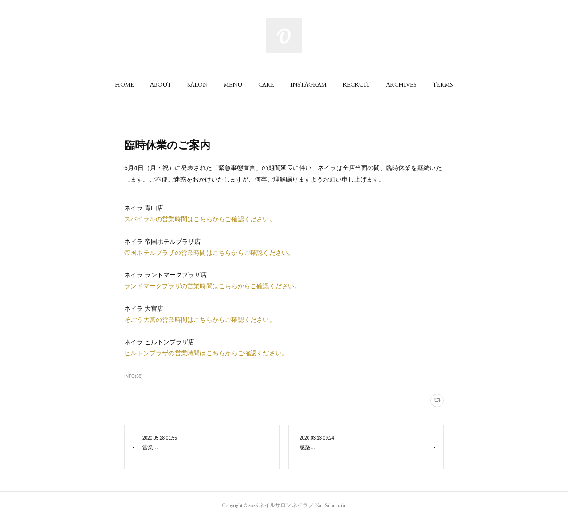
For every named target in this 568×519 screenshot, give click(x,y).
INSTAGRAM (308, 84)
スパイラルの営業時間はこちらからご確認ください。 (200, 218)
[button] (124, 84)
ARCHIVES (401, 84)
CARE (266, 84)
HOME (124, 84)
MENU (233, 84)
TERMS (443, 84)
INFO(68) (133, 376)
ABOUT (160, 84)
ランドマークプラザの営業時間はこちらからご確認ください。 (212, 285)
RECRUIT (356, 84)
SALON (197, 84)
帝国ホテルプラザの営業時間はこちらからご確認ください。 (209, 252)
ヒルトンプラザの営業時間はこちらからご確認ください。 (206, 353)
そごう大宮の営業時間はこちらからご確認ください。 (200, 319)
